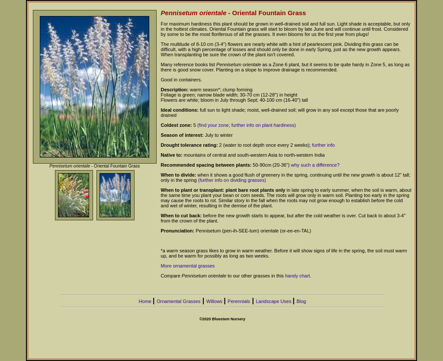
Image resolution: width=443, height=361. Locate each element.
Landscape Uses (274, 301)
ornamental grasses (194, 265)
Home (146, 301)
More (167, 265)
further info (323, 145)
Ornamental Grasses (178, 301)
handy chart (297, 275)
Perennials (239, 301)
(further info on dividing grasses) (232, 180)
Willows (215, 301)
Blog (301, 301)
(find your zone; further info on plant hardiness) (246, 125)
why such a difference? (315, 165)
